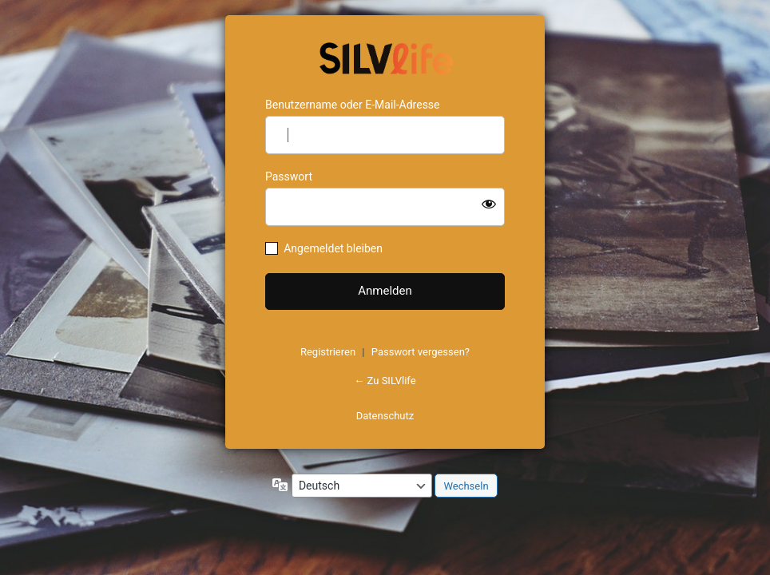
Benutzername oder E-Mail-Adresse (352, 104)
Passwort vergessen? (420, 352)
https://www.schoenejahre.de (385, 56)
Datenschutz (385, 416)
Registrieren (327, 352)
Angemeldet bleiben (333, 248)
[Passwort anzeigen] (489, 204)
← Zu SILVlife (384, 381)
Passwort (288, 176)
